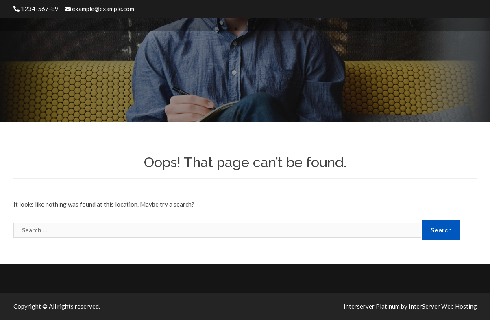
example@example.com (99, 8)
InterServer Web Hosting (443, 306)
